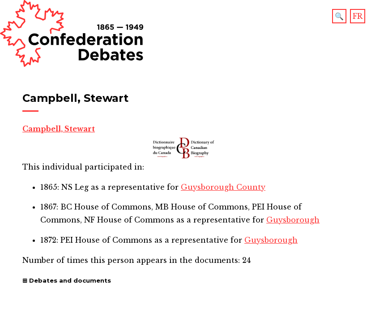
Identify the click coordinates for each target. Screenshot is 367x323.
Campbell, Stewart (58, 128)
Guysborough (293, 219)
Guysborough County (223, 187)
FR (358, 16)
